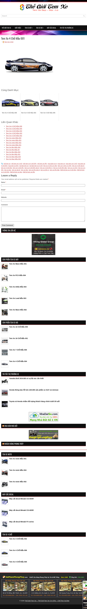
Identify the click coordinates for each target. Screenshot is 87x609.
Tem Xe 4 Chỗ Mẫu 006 (14, 126)
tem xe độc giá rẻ (34, 170)
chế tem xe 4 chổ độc (29, 163)
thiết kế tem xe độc (29, 172)
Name (3, 182)
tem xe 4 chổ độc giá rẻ (32, 168)
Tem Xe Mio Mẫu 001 (13, 154)
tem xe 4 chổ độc (18, 168)
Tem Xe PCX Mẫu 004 (17, 278)
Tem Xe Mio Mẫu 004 (13, 147)
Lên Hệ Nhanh (6, 33)
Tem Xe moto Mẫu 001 (13, 145)
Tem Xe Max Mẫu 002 (13, 159)
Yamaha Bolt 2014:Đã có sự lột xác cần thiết (26, 381)
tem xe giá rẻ (16, 170)
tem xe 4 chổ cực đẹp (50, 166)
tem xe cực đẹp (72, 168)
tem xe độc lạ (45, 170)
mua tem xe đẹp (13, 166)
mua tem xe (61, 163)
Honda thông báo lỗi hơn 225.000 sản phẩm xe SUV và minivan (33, 393)
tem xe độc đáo (55, 170)
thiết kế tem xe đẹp (16, 172)
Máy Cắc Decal (51, 28)
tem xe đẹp (24, 170)
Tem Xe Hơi (40, 27)
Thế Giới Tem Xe (6, 28)
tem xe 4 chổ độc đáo (60, 168)
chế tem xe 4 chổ (16, 163)
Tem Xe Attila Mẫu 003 (17, 290)
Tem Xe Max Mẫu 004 (13, 157)
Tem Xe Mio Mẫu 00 (12, 150)
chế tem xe (7, 163)
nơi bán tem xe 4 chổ (36, 166)
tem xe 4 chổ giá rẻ (78, 166)
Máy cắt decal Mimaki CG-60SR (21, 502)
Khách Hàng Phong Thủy (13, 446)
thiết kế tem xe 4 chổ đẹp (68, 170)
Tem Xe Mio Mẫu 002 (13, 152)
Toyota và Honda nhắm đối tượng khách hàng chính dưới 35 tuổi (34, 404)
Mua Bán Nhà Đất (10, 428)
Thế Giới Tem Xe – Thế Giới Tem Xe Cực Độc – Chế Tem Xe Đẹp (47, 603)
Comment (4, 205)
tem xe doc (7, 170)
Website (4, 197)
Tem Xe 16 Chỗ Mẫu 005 (18, 330)
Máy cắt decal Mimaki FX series (21, 524)
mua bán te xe (52, 163)
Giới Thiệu (18, 28)
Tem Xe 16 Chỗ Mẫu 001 (18, 341)
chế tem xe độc (42, 163)
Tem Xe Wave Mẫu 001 (18, 267)
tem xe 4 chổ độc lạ (46, 168)
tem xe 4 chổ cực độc (64, 166)
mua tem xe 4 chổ (71, 163)
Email (3, 190)
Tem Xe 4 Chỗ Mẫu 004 (14, 131)
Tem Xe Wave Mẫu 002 (18, 313)
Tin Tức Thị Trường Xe (66, 28)
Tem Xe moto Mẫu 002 (13, 143)
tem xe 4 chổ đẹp (6, 168)
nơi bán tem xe (24, 166)
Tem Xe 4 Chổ (8, 42)
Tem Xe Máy (29, 27)
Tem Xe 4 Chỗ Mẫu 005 (14, 128)
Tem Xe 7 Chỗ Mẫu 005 (18, 353)
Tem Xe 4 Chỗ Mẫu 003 (14, 133)
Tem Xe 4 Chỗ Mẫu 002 (14, 135)
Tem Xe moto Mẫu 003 (13, 140)
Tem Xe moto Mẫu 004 (13, 138)
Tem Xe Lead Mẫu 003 (17, 301)
